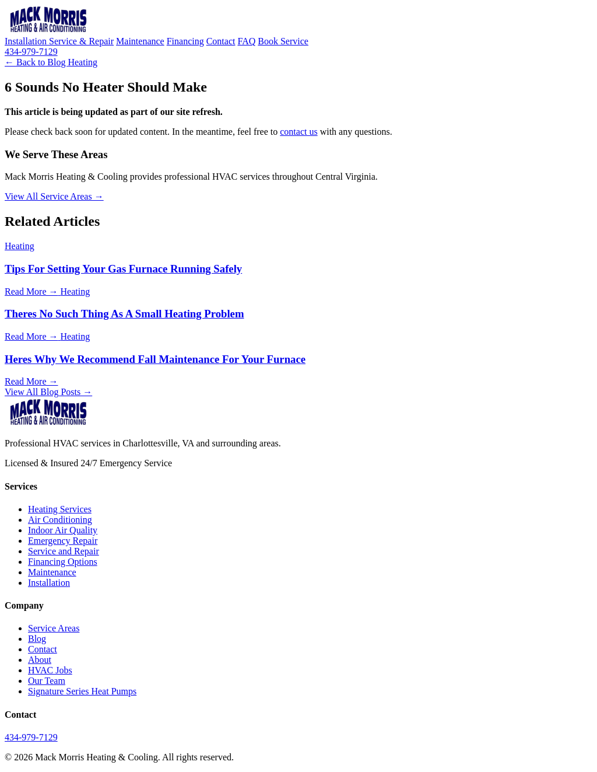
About (39, 660)
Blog (37, 639)
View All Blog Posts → (48, 392)
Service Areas (53, 628)
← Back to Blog (36, 62)
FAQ (246, 41)
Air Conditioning (60, 520)
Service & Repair (81, 41)
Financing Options (62, 562)
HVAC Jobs (50, 670)
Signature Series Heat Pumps (82, 691)
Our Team (46, 681)
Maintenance (140, 41)
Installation (27, 41)
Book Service (283, 41)
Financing (185, 41)
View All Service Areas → (54, 196)
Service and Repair (63, 551)
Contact (221, 41)
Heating (82, 62)
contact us (298, 132)
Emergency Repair (62, 541)
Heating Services (60, 509)
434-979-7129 (31, 52)
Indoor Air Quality (62, 530)
